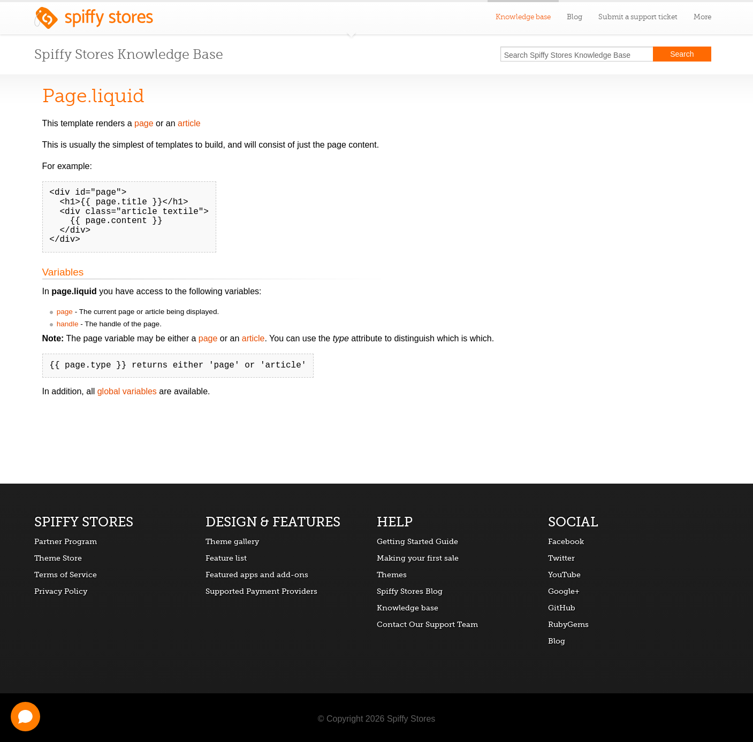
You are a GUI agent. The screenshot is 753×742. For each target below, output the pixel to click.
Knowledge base (407, 607)
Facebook (566, 541)
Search (682, 54)
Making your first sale (418, 558)
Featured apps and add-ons (257, 574)
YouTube (564, 574)
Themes (392, 574)
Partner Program (65, 541)
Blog (574, 17)
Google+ (564, 591)
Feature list (226, 558)
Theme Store (58, 558)
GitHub (561, 607)
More (702, 17)
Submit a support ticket (638, 17)
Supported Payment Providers (261, 591)
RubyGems (568, 624)
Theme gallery (232, 541)
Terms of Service (65, 574)
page (144, 123)
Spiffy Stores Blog (410, 591)
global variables (127, 391)
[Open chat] (25, 716)
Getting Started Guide (417, 541)
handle (68, 324)
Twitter (561, 558)
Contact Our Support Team (427, 624)
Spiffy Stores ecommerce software (93, 21)
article (189, 123)
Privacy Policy (60, 591)
